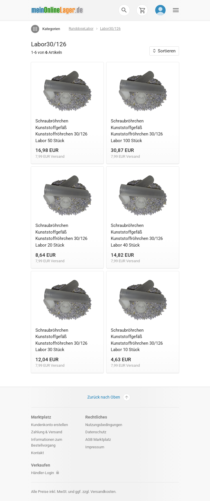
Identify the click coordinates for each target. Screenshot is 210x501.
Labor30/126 (110, 29)
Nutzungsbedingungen (103, 425)
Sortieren (164, 51)
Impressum (94, 447)
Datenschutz (95, 432)
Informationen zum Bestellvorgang (46, 442)
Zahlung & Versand (46, 432)
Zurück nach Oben (108, 397)
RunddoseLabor (81, 29)
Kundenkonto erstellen (49, 425)
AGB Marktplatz (98, 439)
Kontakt (37, 453)
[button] (124, 10)
